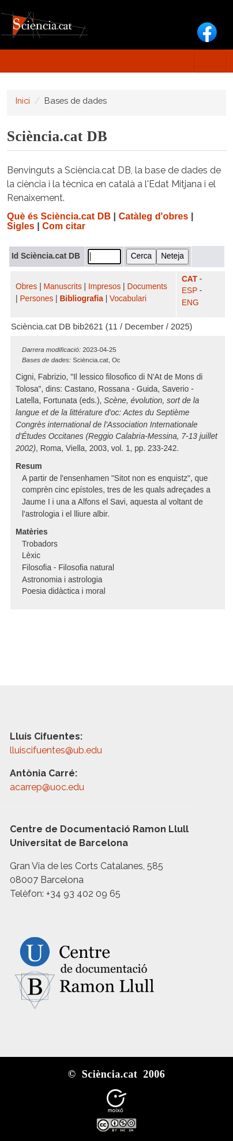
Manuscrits (63, 286)
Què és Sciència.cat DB (59, 216)
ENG (190, 302)
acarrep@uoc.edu (47, 787)
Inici (23, 100)
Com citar (63, 226)
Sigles (21, 226)
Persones (36, 298)
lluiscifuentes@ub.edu (57, 750)
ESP (189, 290)
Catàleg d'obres (154, 216)
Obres (26, 286)
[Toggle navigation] (210, 61)
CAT (189, 279)
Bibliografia (81, 298)
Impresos (104, 286)
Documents (147, 286)
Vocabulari (128, 298)
